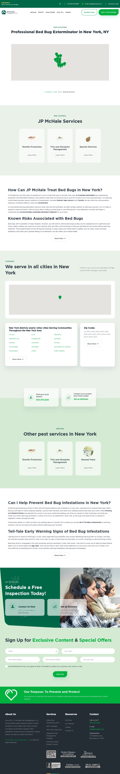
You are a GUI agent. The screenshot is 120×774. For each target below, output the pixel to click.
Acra (33, 334)
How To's (60, 12)
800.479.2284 (95, 723)
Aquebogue (13, 351)
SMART (41, 12)
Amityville (35, 343)
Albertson (57, 334)
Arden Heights (59, 351)
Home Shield (50, 12)
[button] (59, 63)
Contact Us (69, 731)
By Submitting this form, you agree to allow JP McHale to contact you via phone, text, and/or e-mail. (43, 666)
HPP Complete (51, 726)
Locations (48, 92)
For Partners (69, 724)
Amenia (12, 343)
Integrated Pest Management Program (52, 735)
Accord (11, 334)
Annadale (34, 347)
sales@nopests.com (97, 729)
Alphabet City (14, 339)
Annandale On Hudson (62, 347)
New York (57, 92)
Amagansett (35, 339)
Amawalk (57, 339)
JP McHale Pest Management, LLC (17, 740)
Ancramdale (13, 347)
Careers (68, 12)
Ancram (57, 343)
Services (33, 12)
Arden (33, 351)
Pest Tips (68, 720)
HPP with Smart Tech (54, 730)
